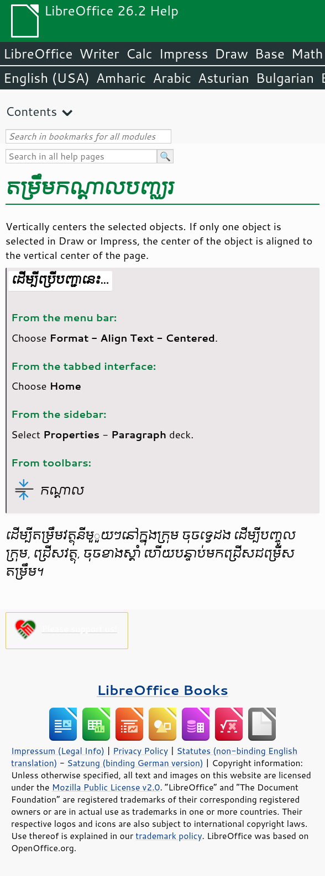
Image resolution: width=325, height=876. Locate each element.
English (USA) (46, 77)
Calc (139, 53)
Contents (31, 111)
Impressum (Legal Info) (57, 751)
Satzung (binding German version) (135, 763)
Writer (99, 53)
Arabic (172, 77)
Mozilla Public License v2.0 (106, 787)
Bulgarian (285, 77)
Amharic (121, 77)
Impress (183, 53)
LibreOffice (37, 53)
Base (270, 53)
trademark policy (168, 836)
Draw (231, 53)
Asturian (223, 77)
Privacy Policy (140, 751)
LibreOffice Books (162, 689)
